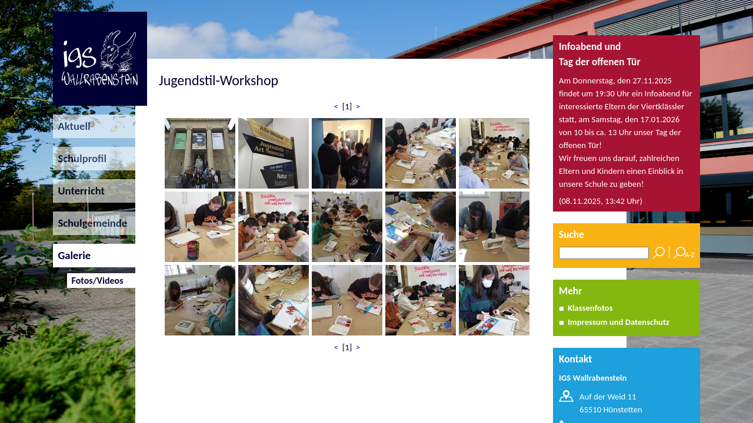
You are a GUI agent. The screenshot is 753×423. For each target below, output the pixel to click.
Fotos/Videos (95, 280)
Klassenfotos (590, 308)
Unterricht (79, 190)
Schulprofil (79, 158)
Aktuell (72, 126)
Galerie (72, 255)
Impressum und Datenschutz (618, 322)
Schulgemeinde (90, 223)
